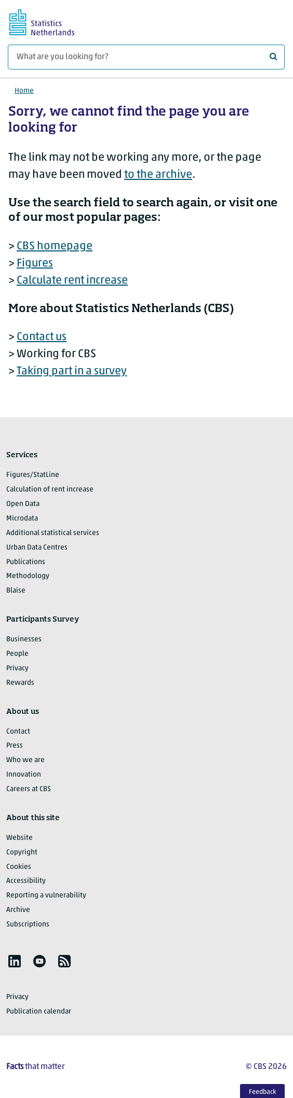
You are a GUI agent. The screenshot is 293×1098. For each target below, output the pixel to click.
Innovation (23, 774)
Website (19, 838)
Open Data (22, 504)
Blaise (15, 590)
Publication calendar (38, 1011)
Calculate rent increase (72, 281)
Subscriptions (27, 924)
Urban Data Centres (37, 547)
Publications (25, 562)
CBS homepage (54, 246)
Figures (35, 264)
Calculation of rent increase (50, 489)
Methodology (27, 576)
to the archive (158, 175)
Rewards (20, 683)
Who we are (25, 760)
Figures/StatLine (32, 475)
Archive (18, 910)
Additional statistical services (52, 533)
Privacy (17, 668)
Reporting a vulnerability (46, 895)
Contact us (41, 337)
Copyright (21, 852)
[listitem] (14, 961)
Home (24, 91)
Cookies (18, 867)
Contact (18, 731)
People (17, 654)
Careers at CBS (28, 789)
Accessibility (26, 881)
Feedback (262, 1092)
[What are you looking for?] (146, 57)
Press (14, 745)
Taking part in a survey (72, 371)
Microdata (22, 518)
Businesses (24, 639)
